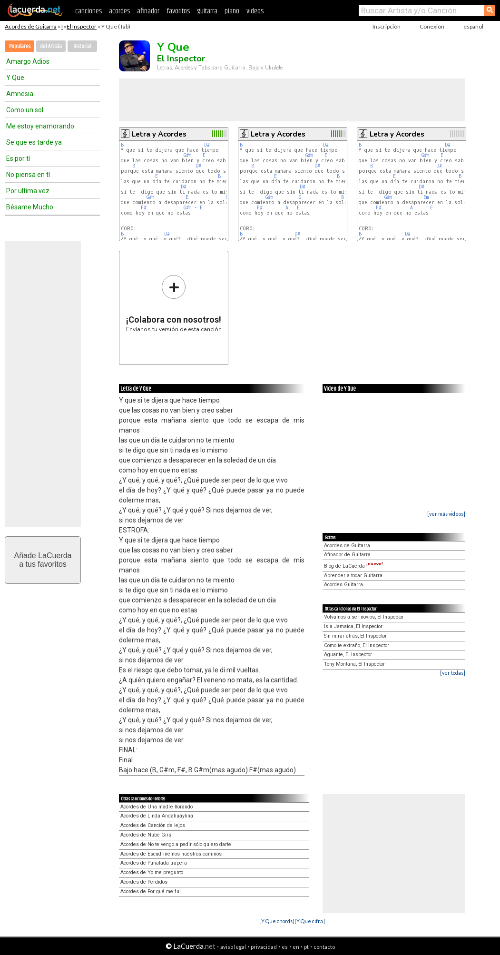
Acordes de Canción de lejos (152, 825)
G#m (187, 155)
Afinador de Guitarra (347, 554)
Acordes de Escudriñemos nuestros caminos (171, 854)
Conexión (432, 26)
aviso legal (233, 947)
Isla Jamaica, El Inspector (353, 626)
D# (207, 145)
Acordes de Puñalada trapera (153, 863)
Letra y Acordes (159, 134)
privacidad (264, 947)
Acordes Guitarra (343, 584)
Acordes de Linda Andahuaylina (156, 816)
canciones (88, 11)
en (296, 947)
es (285, 947)
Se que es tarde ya (34, 142)
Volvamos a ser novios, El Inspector (364, 617)
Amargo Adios (27, 61)
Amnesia (19, 94)
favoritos (178, 11)
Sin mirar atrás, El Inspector (355, 636)
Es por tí (18, 158)
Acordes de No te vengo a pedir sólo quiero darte (175, 844)
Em (426, 197)
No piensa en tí (28, 174)
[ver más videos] (446, 514)
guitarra (207, 11)
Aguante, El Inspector (348, 654)
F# (144, 208)
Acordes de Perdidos (143, 882)
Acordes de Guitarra (31, 26)
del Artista (51, 46)
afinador (148, 11)
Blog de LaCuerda (353, 566)
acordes (119, 11)
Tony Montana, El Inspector (354, 664)
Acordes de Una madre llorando (156, 807)
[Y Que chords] (276, 921)
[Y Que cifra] (309, 921)
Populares (19, 46)
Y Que (15, 77)
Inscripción (387, 26)
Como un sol (24, 110)
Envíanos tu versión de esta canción (174, 303)
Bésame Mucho (29, 207)
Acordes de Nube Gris (145, 835)
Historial (82, 46)
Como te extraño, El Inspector (356, 645)
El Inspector (82, 26)
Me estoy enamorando (40, 126)
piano (232, 11)
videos (255, 11)
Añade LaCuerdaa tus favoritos (43, 559)
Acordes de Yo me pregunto (151, 872)
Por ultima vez (27, 191)
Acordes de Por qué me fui (150, 891)
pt (306, 947)
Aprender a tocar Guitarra (353, 575)
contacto (324, 947)
